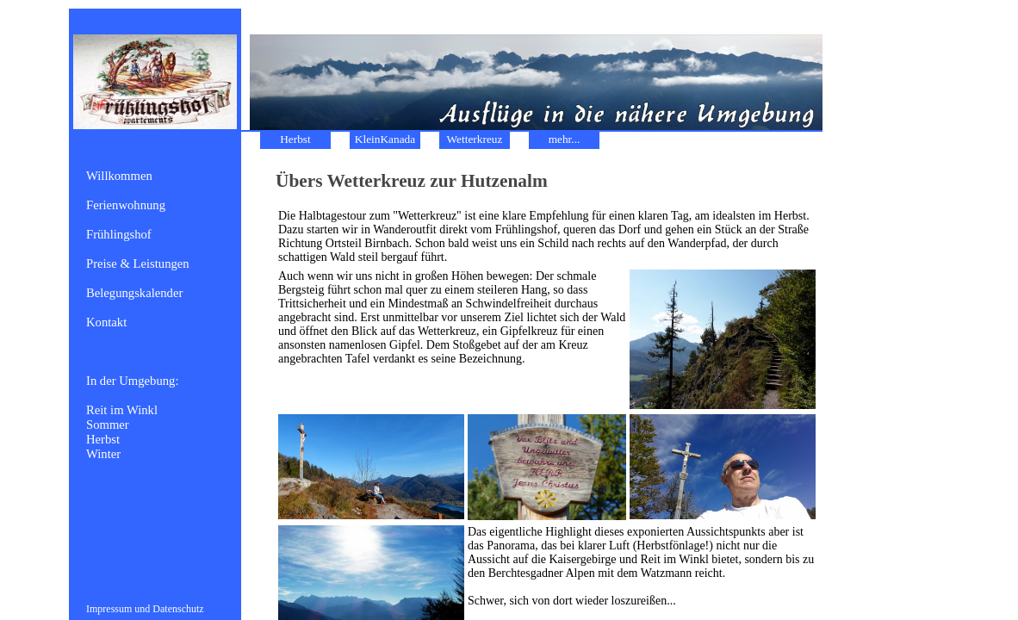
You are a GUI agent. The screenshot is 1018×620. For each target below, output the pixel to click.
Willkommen (119, 176)
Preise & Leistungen (137, 263)
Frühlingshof (119, 234)
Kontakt (106, 322)
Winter (103, 454)
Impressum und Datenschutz (145, 609)
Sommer (107, 424)
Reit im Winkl (122, 410)
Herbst (103, 439)
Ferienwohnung (125, 205)
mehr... (564, 139)
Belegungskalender (134, 293)
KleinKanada (385, 139)
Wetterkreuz (475, 139)
